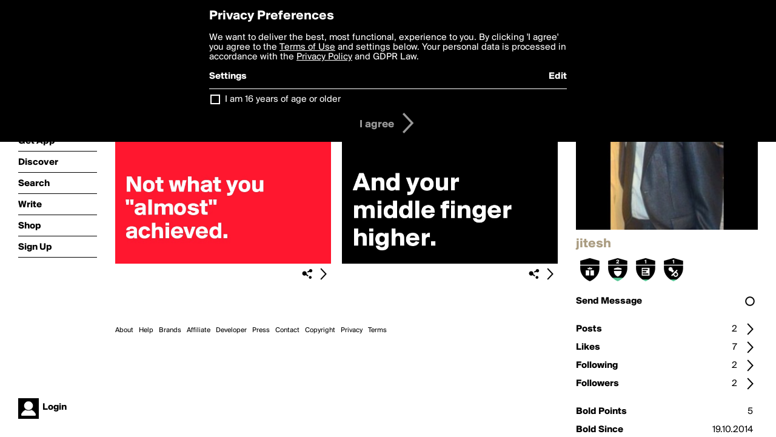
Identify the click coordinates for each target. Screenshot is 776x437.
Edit (558, 76)
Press (261, 330)
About (124, 330)
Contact (287, 330)
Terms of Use (307, 47)
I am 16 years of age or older (283, 99)
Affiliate (198, 330)
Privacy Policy (324, 57)
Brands (170, 330)
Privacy (352, 330)
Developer (231, 330)
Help (146, 330)
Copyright (320, 330)
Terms (377, 330)
